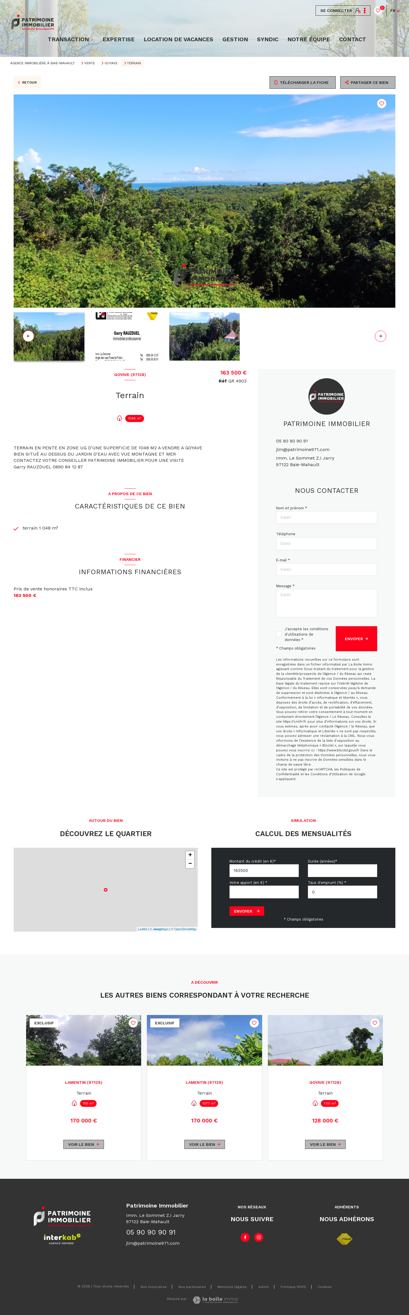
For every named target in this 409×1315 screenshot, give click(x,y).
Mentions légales (232, 1287)
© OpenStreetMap (183, 929)
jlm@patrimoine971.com (302, 449)
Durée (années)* (322, 861)
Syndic (267, 39)
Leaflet (142, 929)
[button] (380, 336)
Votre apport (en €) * (248, 882)
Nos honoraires (154, 1287)
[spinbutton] (342, 892)
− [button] (190, 864)
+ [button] (190, 855)
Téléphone (285, 534)
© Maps (159, 929)
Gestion (235, 39)
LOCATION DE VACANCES (178, 39)
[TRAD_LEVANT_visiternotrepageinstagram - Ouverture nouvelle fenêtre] (258, 1237)
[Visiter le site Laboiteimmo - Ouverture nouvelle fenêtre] (215, 1300)
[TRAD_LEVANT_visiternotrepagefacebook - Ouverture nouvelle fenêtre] (245, 1237)
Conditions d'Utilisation (329, 774)
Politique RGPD (293, 1287)
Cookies (325, 1287)
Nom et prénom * (291, 508)
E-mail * (283, 560)
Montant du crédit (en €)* (252, 861)
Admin (263, 1287)
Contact (352, 39)
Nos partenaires (192, 1287)
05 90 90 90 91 (292, 441)
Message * (285, 586)
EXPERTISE (119, 39)
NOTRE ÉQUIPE (308, 39)
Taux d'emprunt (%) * (327, 882)
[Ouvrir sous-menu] (92, 39)
